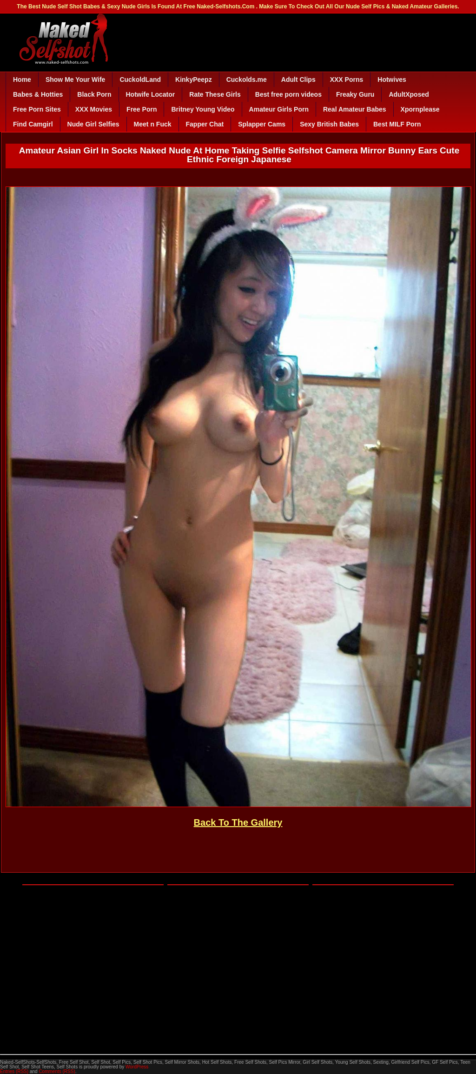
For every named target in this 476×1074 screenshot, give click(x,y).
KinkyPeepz (193, 79)
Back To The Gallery (238, 822)
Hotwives (391, 79)
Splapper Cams (261, 124)
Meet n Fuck (153, 124)
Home (22, 79)
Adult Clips (298, 79)
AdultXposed (409, 94)
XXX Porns (347, 79)
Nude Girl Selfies (93, 124)
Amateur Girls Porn (279, 109)
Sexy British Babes (329, 124)
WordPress (137, 1066)
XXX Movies (93, 109)
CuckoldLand (140, 79)
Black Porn (94, 94)
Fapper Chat (205, 124)
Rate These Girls (215, 94)
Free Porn (141, 109)
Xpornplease (420, 109)
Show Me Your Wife (75, 79)
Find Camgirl (33, 124)
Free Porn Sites (37, 109)
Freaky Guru (355, 94)
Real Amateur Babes (354, 109)
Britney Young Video (202, 109)
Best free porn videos (288, 94)
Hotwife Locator (150, 94)
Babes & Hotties (38, 94)
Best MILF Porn (397, 124)
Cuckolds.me (246, 79)
